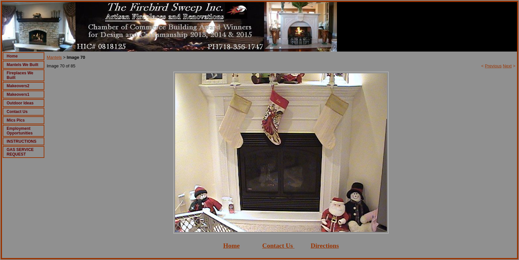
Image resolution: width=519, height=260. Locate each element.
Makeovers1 (18, 94)
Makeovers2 (18, 86)
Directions (325, 245)
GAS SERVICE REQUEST (20, 152)
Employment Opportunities (20, 130)
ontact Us (280, 245)
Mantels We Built (22, 64)
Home (12, 56)
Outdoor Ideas (20, 103)
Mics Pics (16, 120)
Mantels (54, 57)
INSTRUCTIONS (21, 141)
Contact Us (17, 111)
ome (234, 245)
